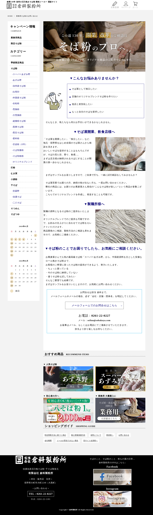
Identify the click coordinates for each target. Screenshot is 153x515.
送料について (96, 435)
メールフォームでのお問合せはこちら (94, 305)
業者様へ (109, 435)
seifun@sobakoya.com (99, 320)
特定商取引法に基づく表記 (55, 435)
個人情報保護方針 (78, 435)
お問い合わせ (124, 435)
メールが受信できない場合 (67, 440)
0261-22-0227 (100, 315)
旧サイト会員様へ (90, 440)
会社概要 (48, 440)
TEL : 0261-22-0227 (41, 493)
